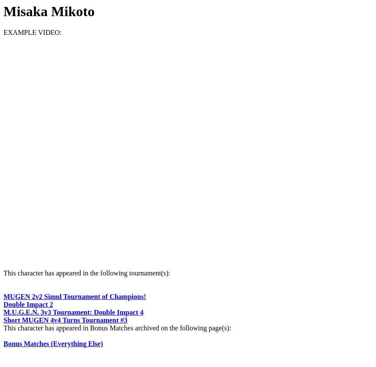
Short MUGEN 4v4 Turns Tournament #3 (65, 320)
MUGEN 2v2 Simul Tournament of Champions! (74, 296)
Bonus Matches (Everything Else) (53, 343)
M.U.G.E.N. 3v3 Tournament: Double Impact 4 (73, 312)
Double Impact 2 (28, 304)
